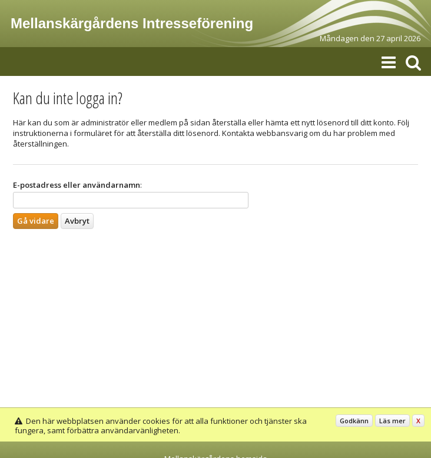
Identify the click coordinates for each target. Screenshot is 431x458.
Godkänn (354, 420)
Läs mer (392, 420)
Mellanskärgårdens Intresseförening (132, 23)
